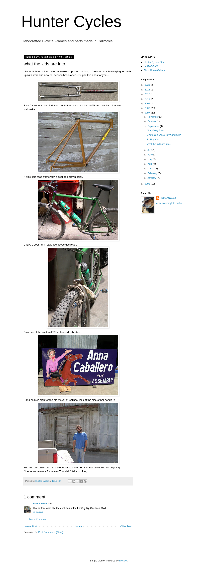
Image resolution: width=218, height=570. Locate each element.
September (153, 126)
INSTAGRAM (151, 66)
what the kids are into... (159, 144)
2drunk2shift (40, 503)
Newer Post (31, 526)
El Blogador (153, 139)
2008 (148, 108)
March (151, 168)
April (150, 164)
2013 (148, 99)
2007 (148, 113)
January (152, 178)
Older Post (126, 526)
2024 (148, 89)
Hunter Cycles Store (154, 62)
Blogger (123, 560)
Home (78, 526)
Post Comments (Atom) (50, 532)
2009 (148, 103)
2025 (148, 85)
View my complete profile (169, 203)
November (153, 117)
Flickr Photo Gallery (154, 70)
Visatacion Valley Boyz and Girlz (164, 135)
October (152, 121)
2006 (148, 184)
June (150, 154)
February (152, 173)
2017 (148, 94)
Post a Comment (37, 519)
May (150, 159)
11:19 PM (38, 512)
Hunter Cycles (71, 21)
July (149, 150)
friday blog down (155, 130)
